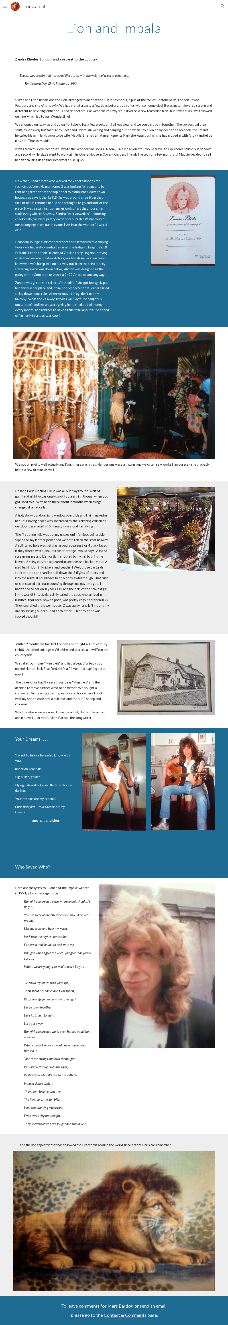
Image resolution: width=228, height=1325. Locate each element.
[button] (5, 6)
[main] (114, 28)
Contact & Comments (125, 1315)
